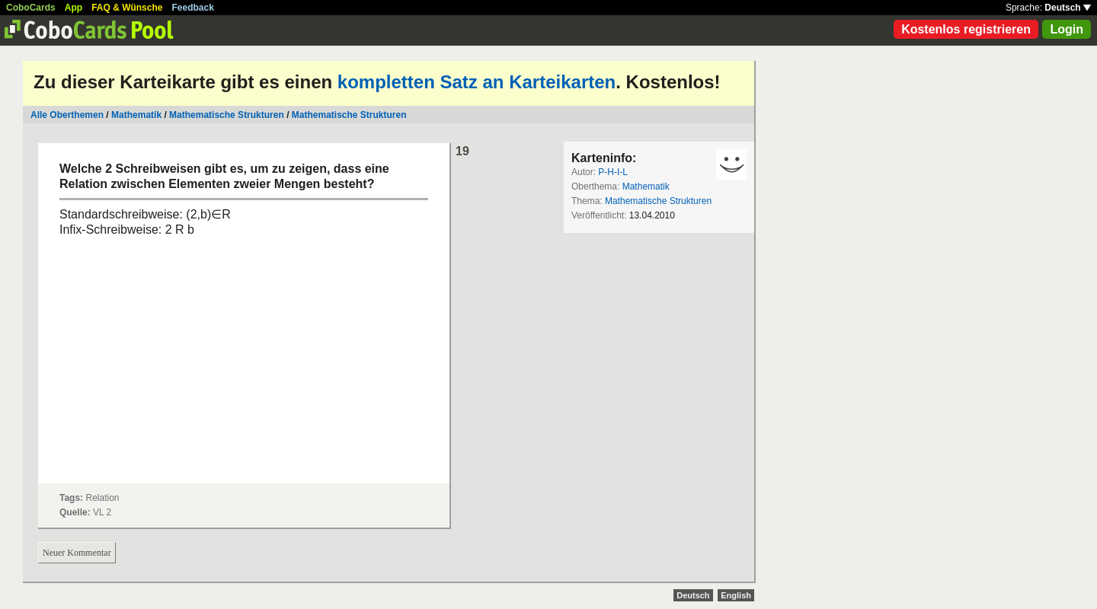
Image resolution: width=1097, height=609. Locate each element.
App (73, 7)
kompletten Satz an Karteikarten (476, 82)
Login (1066, 29)
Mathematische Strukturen (226, 115)
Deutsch (1067, 7)
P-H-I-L (613, 172)
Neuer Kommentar (77, 552)
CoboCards (31, 7)
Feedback (193, 7)
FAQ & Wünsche (126, 7)
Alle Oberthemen (67, 115)
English (736, 595)
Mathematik (136, 115)
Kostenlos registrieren (966, 29)
